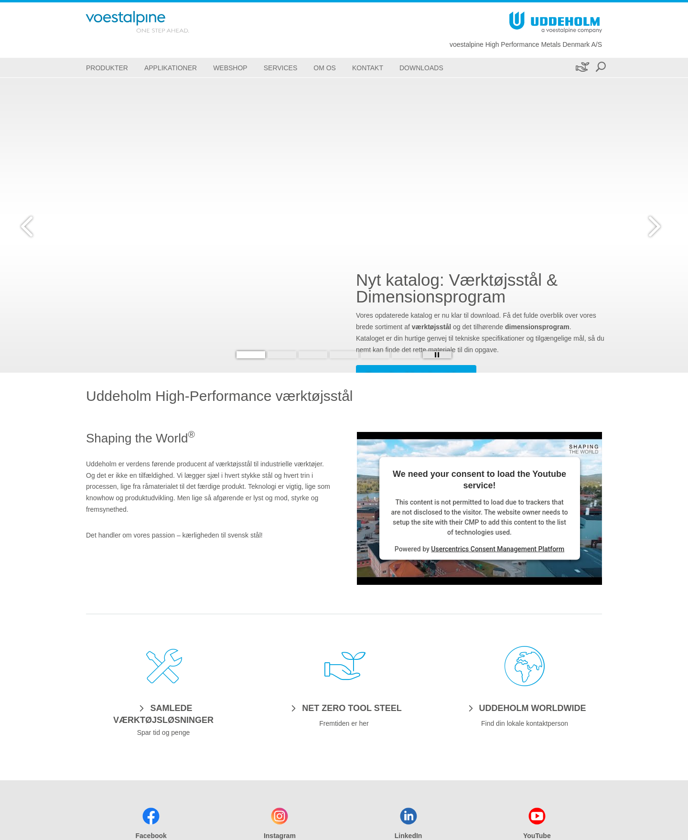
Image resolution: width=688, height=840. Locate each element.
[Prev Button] (35, 225)
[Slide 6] (406, 354)
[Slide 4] (344, 354)
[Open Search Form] (600, 67)
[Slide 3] (313, 354)
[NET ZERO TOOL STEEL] (343, 707)
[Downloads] (421, 67)
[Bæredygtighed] (581, 67)
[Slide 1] (250, 354)
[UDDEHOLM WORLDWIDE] (524, 707)
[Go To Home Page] (150, 21)
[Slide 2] (282, 354)
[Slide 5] (375, 354)
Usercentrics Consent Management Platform (497, 548)
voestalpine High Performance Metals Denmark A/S (526, 44)
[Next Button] (652, 225)
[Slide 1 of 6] (344, 225)
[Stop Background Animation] (437, 354)
